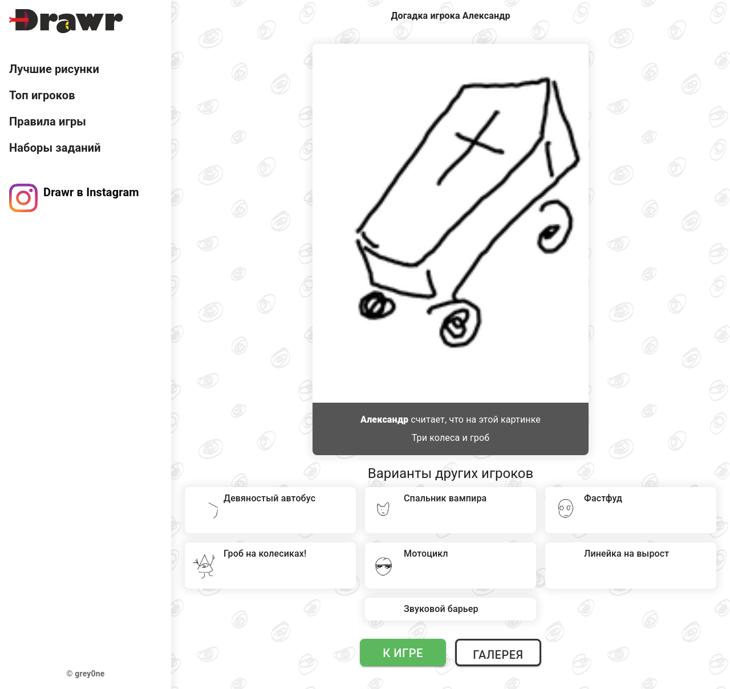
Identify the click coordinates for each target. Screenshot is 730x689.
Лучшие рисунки (54, 69)
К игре (403, 653)
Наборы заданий (55, 148)
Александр (384, 419)
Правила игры (47, 121)
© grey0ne (86, 673)
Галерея (498, 655)
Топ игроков (42, 95)
